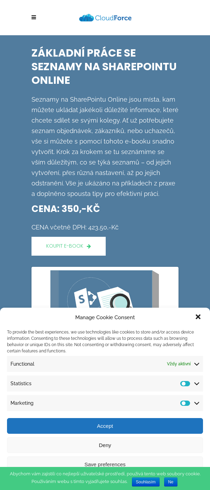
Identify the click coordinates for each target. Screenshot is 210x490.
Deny (105, 445)
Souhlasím (146, 482)
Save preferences (105, 464)
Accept (105, 426)
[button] (199, 317)
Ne (170, 482)
